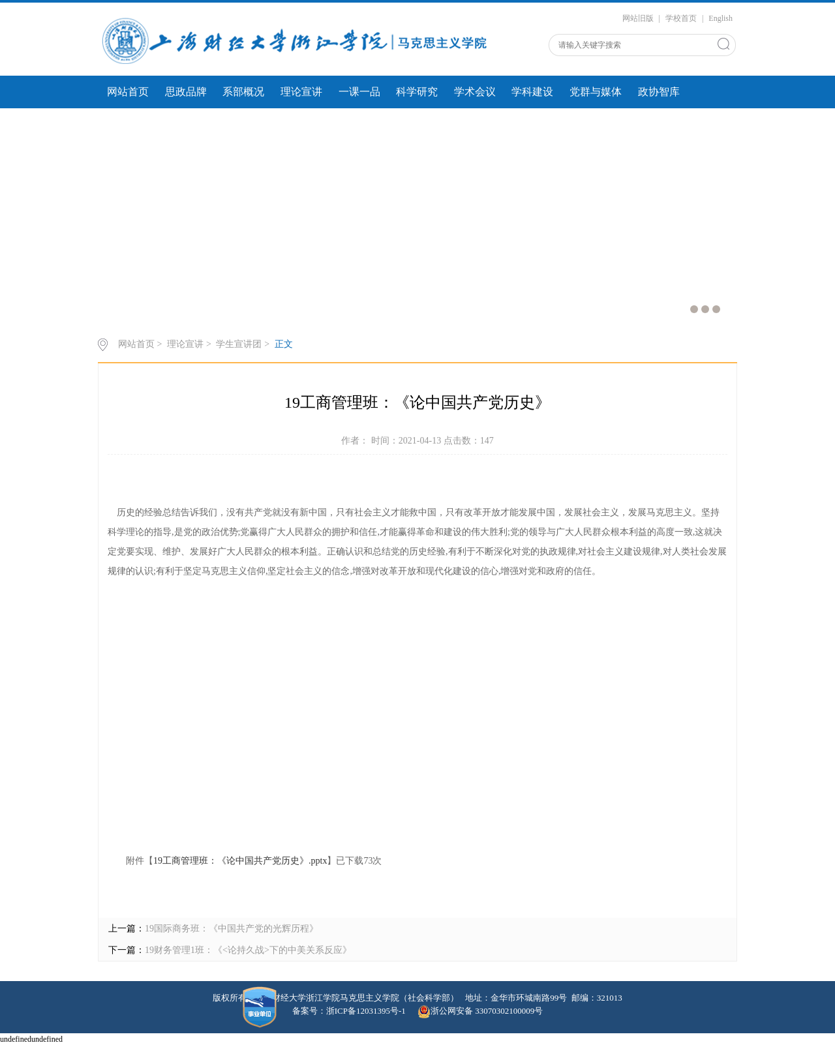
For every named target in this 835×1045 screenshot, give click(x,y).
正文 (284, 344)
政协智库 (659, 91)
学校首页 (681, 18)
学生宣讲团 (239, 344)
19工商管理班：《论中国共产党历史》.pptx (240, 861)
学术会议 (475, 91)
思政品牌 (186, 91)
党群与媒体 (595, 91)
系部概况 (243, 91)
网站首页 (128, 91)
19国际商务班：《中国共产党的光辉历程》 (231, 928)
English (720, 18)
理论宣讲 (301, 91)
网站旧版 (638, 18)
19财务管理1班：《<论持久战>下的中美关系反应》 (248, 950)
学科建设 (532, 91)
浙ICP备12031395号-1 (367, 1011)
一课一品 (359, 91)
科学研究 (417, 91)
